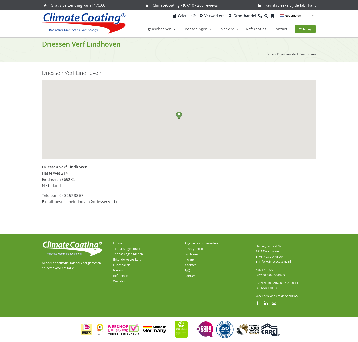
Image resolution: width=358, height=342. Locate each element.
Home (269, 54)
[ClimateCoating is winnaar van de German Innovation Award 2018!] (247, 325)
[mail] (274, 303)
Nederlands (290, 16)
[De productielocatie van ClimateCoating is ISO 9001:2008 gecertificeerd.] (225, 322)
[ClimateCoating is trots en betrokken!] (204, 323)
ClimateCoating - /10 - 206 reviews (185, 5)
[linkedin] (266, 303)
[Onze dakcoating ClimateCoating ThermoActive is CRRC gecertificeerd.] (270, 325)
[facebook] (257, 303)
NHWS (293, 296)
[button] (267, 16)
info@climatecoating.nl (275, 261)
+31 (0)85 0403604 (271, 256)
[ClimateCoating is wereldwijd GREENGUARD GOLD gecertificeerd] (181, 319)
